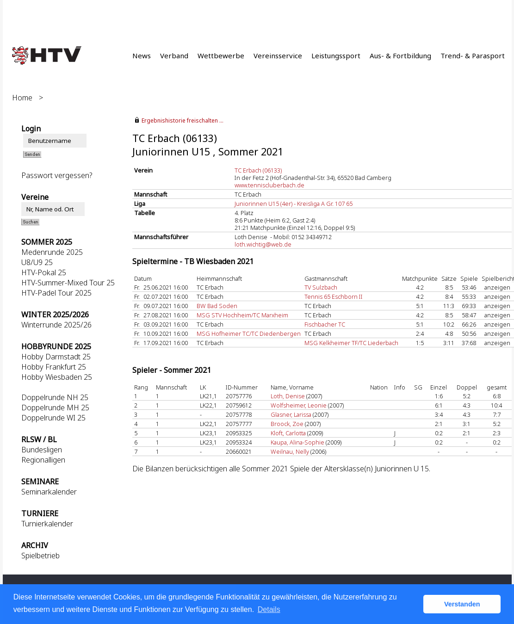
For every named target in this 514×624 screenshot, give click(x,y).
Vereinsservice (278, 55)
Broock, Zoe (287, 424)
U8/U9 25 (37, 262)
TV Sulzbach (320, 287)
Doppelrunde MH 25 (55, 407)
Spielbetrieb (40, 555)
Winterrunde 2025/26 (56, 325)
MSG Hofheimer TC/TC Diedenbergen (249, 333)
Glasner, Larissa (291, 414)
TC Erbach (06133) (258, 170)
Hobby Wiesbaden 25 (56, 377)
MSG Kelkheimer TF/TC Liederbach (351, 343)
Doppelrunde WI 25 (53, 418)
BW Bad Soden (217, 306)
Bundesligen (41, 450)
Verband (174, 55)
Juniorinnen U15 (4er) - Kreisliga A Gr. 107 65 (294, 203)
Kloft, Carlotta (288, 433)
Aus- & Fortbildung (400, 55)
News (141, 55)
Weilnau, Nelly (290, 451)
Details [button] (269, 609)
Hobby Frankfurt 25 (53, 367)
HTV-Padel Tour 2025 (56, 293)
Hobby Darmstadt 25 (56, 357)
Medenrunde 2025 (52, 252)
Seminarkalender (49, 492)
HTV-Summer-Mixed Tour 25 (68, 283)
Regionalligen (43, 460)
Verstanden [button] (462, 604)
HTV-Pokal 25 (43, 272)
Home (22, 98)
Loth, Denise (288, 396)
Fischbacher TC (324, 324)
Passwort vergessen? (56, 175)
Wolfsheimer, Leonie (299, 405)
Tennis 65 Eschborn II (333, 296)
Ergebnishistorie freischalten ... (182, 120)
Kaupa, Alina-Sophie (297, 442)
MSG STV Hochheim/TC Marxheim (242, 315)
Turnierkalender (47, 524)
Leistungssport (335, 55)
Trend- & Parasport (472, 55)
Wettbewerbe (221, 55)
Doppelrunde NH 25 (54, 397)
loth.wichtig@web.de (263, 244)
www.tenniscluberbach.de (269, 185)
